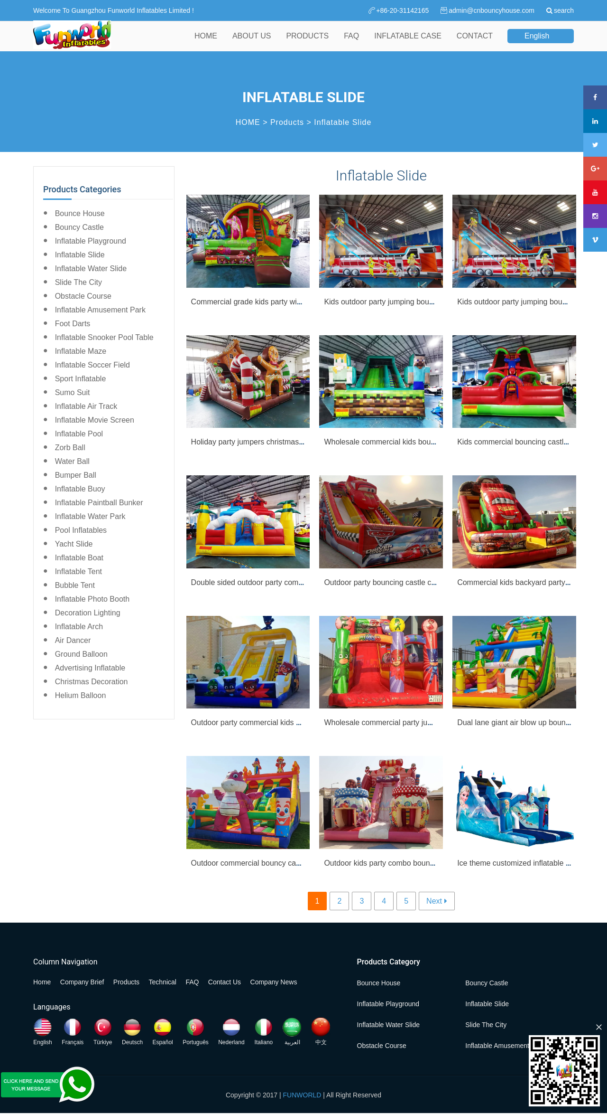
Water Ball (72, 461)
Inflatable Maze (81, 351)
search (564, 10)
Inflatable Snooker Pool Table (104, 337)
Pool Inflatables (81, 530)
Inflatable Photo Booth (92, 599)
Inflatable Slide (342, 122)
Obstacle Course (83, 296)
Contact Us (224, 982)
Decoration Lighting (87, 613)
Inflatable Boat (79, 558)
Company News (273, 982)
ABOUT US (251, 42)
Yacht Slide (74, 544)
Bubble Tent (75, 585)
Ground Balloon (81, 654)
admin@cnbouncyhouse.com (491, 10)
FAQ (351, 42)
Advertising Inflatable (90, 668)
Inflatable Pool (79, 434)
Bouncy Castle (79, 227)
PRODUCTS (307, 42)
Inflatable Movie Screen (94, 420)
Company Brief (82, 982)
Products (287, 122)
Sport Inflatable (80, 379)
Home (42, 982)
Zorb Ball (70, 448)
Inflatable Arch (79, 627)
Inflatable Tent (78, 571)
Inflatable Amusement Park (100, 310)
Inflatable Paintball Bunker (99, 503)
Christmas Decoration (91, 682)
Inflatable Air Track (86, 406)
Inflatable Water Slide (91, 268)
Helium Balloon (80, 695)
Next (434, 901)
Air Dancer (73, 640)
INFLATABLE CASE (407, 42)
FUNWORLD (302, 1095)
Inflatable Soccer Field (92, 365)
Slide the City (78, 282)
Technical (162, 982)
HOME (205, 42)
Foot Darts (73, 324)
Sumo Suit (72, 392)
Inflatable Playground (90, 241)
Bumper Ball (75, 475)
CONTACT (475, 42)
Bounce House (80, 213)
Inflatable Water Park (90, 516)
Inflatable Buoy (80, 489)
